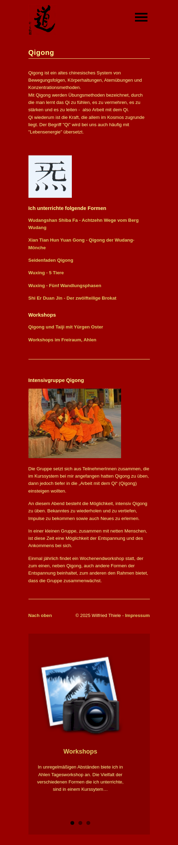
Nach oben (40, 615)
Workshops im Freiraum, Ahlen (62, 339)
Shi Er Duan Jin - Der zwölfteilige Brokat (72, 298)
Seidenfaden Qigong (51, 260)
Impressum (137, 615)
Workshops (80, 751)
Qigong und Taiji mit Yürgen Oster (65, 327)
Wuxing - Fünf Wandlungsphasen (64, 285)
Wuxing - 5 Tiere (46, 272)
